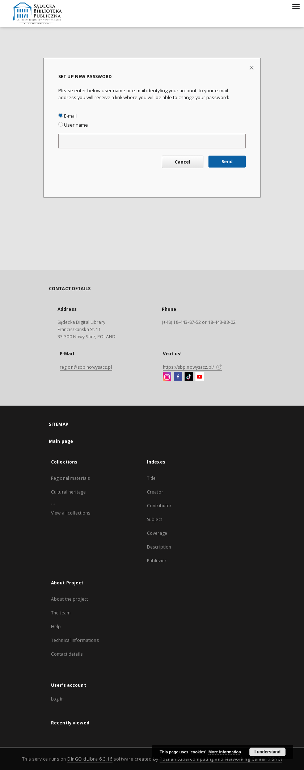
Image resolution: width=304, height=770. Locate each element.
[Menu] (295, 6)
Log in (57, 699)
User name (73, 125)
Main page (61, 441)
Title (151, 478)
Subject (154, 519)
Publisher (156, 561)
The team (61, 613)
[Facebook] (178, 376)
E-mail (67, 116)
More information (224, 752)
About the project (69, 599)
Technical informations (75, 640)
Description (159, 547)
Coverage (157, 533)
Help (56, 626)
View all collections (70, 513)
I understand (267, 751)
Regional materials (70, 478)
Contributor (159, 506)
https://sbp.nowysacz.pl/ (192, 367)
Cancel (182, 162)
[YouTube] (199, 376)
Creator (155, 492)
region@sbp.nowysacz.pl (86, 367)
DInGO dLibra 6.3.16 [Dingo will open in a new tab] (90, 759)
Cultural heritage (68, 492)
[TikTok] (189, 376)
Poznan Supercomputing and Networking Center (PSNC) (221, 759)
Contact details (67, 654)
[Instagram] (167, 376)
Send (227, 161)
